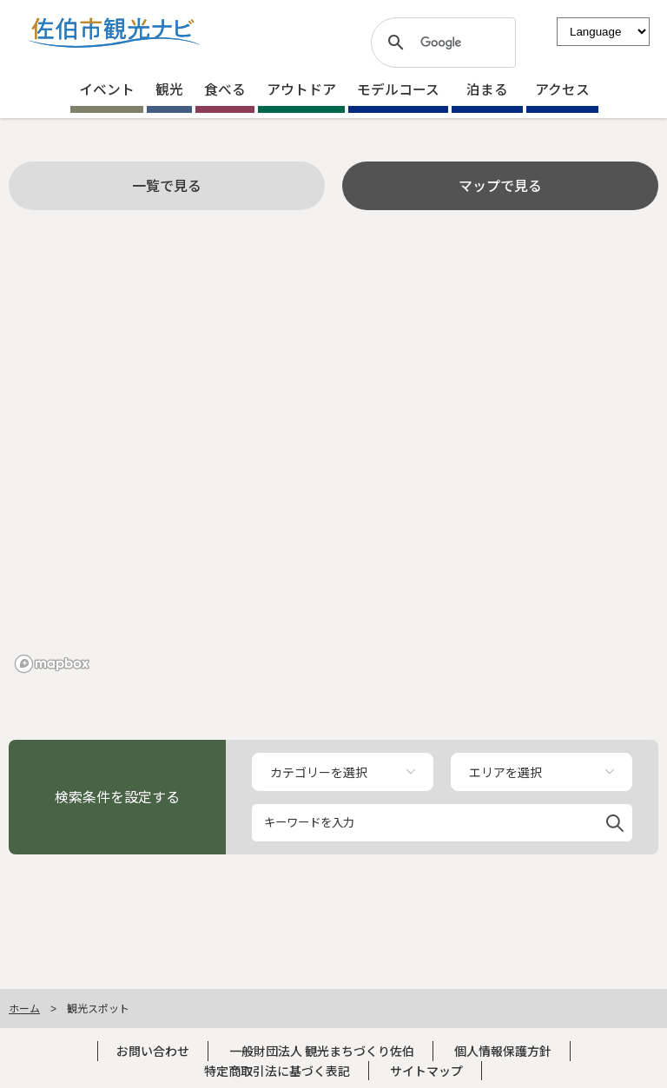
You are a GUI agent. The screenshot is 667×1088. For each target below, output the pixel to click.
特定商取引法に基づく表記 (277, 1070)
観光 (169, 89)
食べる (225, 89)
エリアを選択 (505, 772)
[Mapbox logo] (52, 664)
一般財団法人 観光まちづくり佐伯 (321, 1050)
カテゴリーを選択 (318, 772)
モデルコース (398, 89)
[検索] (440, 42)
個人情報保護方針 (502, 1050)
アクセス (562, 89)
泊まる (487, 89)
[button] (615, 820)
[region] (333, 462)
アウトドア (301, 89)
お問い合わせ (152, 1050)
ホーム (24, 1007)
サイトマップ (426, 1070)
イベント (107, 89)
